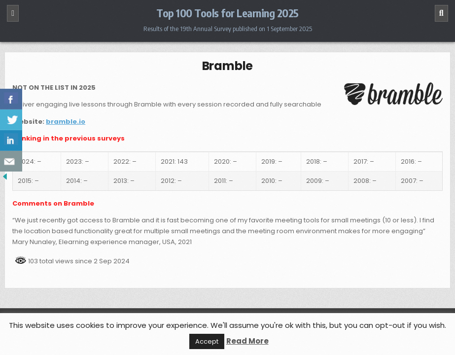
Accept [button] (206, 341)
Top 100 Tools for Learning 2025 (227, 13)
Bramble (227, 66)
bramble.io (65, 121)
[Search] (441, 13)
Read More (247, 341)
